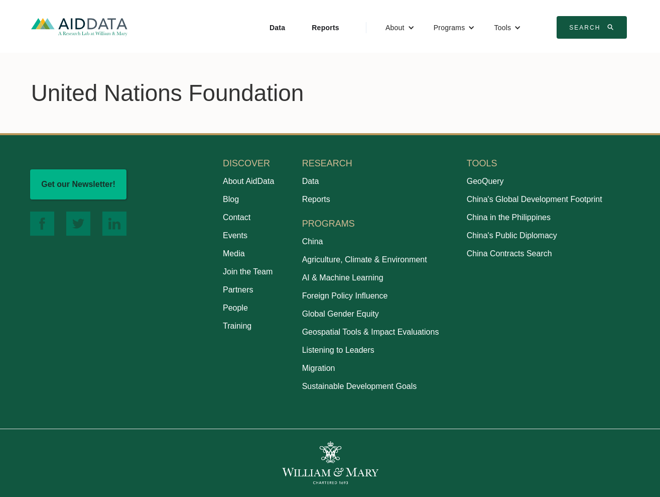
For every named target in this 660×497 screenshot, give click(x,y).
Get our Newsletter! (78, 184)
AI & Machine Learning (342, 277)
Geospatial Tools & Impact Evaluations (370, 332)
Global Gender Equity (340, 314)
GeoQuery (485, 181)
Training (237, 326)
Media (234, 253)
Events (235, 235)
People (235, 308)
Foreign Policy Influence (345, 295)
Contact (236, 217)
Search (592, 27)
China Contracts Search (509, 253)
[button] (400, 27)
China (312, 241)
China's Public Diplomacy (512, 235)
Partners (238, 289)
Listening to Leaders (338, 350)
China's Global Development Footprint (534, 199)
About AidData (248, 181)
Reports (325, 28)
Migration (318, 368)
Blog (231, 199)
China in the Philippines (509, 217)
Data (277, 28)
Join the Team (248, 271)
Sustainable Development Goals (359, 386)
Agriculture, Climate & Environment (364, 259)
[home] (79, 26)
